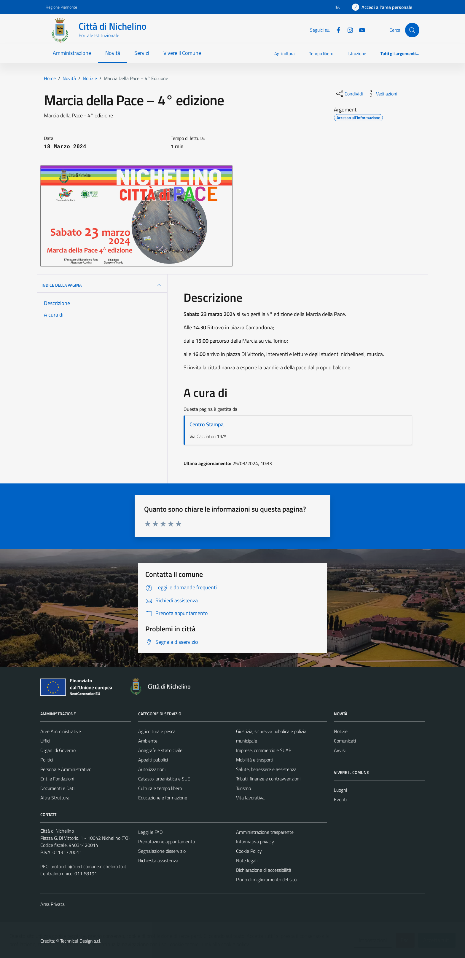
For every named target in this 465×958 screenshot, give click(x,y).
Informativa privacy (255, 841)
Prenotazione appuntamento (166, 841)
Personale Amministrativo (65, 769)
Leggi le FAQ (150, 832)
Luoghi (340, 789)
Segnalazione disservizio (162, 851)
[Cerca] (412, 30)
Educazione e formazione (162, 797)
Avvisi (339, 750)
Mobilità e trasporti (254, 759)
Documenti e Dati (57, 788)
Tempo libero (321, 53)
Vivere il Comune (182, 53)
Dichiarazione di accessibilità (263, 870)
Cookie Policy (249, 851)
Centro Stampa (206, 424)
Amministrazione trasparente (265, 832)
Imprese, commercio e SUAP (263, 750)
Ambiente (147, 740)
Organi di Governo (58, 750)
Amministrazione (72, 53)
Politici (46, 759)
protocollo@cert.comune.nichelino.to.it (88, 866)
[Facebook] (336, 29)
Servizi (141, 53)
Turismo (243, 788)
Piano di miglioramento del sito (266, 879)
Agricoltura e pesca (157, 731)
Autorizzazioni (151, 769)
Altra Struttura (54, 797)
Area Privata (52, 904)
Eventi (340, 799)
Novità (112, 53)
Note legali (246, 860)
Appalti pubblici (153, 759)
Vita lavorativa (250, 797)
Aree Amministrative (60, 731)
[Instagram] (348, 29)
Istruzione (357, 53)
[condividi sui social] (349, 93)
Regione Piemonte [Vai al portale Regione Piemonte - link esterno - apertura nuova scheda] (61, 7)
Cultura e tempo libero (160, 788)
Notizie (341, 731)
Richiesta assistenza (158, 860)
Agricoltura (284, 53)
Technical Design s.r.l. (80, 940)
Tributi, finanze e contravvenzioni (268, 778)
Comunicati (345, 740)
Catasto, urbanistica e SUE (164, 778)
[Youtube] (360, 29)
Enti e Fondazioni (57, 778)
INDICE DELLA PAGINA (102, 285)
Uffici (45, 740)
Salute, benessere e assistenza (266, 769)
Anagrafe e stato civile (160, 750)
